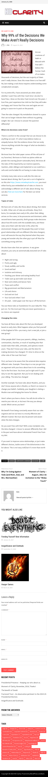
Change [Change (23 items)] (13, 728)
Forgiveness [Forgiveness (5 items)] (6, 737)
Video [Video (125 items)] (29, 758)
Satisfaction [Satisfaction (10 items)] (25, 755)
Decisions (35, 461)
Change (11, 461)
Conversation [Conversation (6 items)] (7, 731)
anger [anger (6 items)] (4, 728)
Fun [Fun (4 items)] (26, 737)
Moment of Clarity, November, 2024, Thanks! (18, 686)
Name (3, 640)
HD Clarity (17, 774)
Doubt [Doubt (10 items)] (42, 731)
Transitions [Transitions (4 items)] (6, 758)
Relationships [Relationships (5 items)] (16, 752)
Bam (42, 774)
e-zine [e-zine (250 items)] (5, 734)
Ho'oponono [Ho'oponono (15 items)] (17, 740)
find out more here (15, 192)
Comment (5, 610)
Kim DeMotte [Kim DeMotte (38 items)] (7, 743)
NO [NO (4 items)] (20, 749)
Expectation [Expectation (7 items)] (15, 734)
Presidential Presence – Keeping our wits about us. (21, 682)
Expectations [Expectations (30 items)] (27, 734)
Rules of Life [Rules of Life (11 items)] (13, 755)
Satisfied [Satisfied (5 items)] (35, 755)
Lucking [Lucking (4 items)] (27, 746)
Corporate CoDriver (23, 461)
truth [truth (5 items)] (21, 758)
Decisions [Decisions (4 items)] (33, 731)
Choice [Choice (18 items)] (22, 728)
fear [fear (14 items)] (36, 734)
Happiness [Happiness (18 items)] (34, 737)
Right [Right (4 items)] (43, 752)
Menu (5, 23)
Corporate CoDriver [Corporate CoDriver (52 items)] (21, 731)
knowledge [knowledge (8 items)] (32, 743)
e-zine (43, 461)
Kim (8, 45)
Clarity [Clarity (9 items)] (30, 728)
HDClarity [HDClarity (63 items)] (6, 740)
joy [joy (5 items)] (43, 740)
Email (4, 649)
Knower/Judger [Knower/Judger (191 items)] (20, 743)
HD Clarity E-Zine (7, 31)
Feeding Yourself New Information (15, 536)
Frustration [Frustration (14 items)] (17, 737)
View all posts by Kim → (24, 497)
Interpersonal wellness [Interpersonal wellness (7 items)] (32, 740)
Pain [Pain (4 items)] (37, 749)
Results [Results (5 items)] (35, 752)
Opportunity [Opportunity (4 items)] (28, 749)
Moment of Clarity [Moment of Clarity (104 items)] (9, 749)
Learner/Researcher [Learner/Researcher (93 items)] (9, 746)
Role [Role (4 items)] (4, 755)
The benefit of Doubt (9, 690)
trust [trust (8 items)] (15, 758)
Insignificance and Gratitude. (12, 546)
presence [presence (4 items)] (5, 752)
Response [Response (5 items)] (26, 752)
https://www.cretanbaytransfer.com (24, 182)
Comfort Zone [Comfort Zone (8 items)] (40, 728)
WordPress (34, 774)
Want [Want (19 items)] (37, 758)
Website (4, 659)
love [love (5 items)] (20, 746)
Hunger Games (7, 584)
